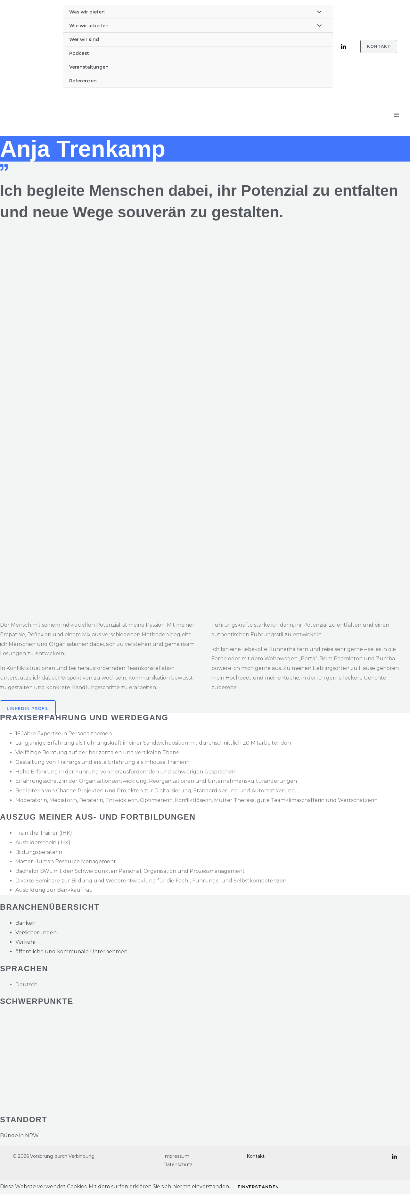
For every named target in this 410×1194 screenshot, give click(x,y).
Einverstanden (258, 1186)
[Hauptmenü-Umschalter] (397, 115)
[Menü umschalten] (317, 12)
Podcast (79, 53)
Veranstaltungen (89, 67)
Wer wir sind (84, 39)
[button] (375, 46)
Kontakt (256, 1156)
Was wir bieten (87, 12)
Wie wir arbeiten (89, 26)
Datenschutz (178, 1164)
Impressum (176, 1156)
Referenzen (83, 81)
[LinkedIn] (343, 47)
